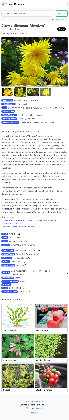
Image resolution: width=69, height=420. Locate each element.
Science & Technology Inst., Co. (34, 405)
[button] (7, 92)
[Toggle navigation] (64, 4)
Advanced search (59, 19)
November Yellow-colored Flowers (17, 226)
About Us (34, 413)
